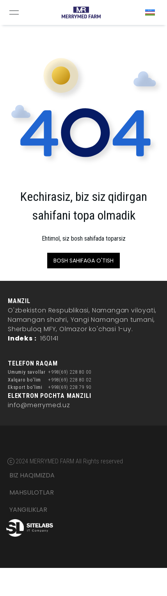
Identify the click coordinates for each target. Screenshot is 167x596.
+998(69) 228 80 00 (69, 372)
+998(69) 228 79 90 (69, 387)
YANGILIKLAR (28, 509)
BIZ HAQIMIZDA (32, 475)
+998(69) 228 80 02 (69, 380)
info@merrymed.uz (39, 405)
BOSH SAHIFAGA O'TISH (83, 260)
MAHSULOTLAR (31, 492)
